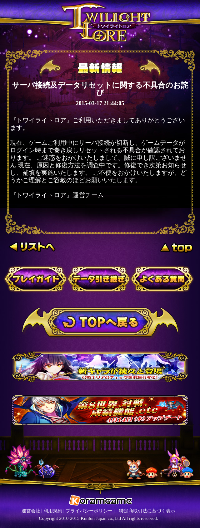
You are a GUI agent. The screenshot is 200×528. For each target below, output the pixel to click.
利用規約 (52, 510)
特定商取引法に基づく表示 (147, 510)
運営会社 (31, 510)
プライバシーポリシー (89, 510)
